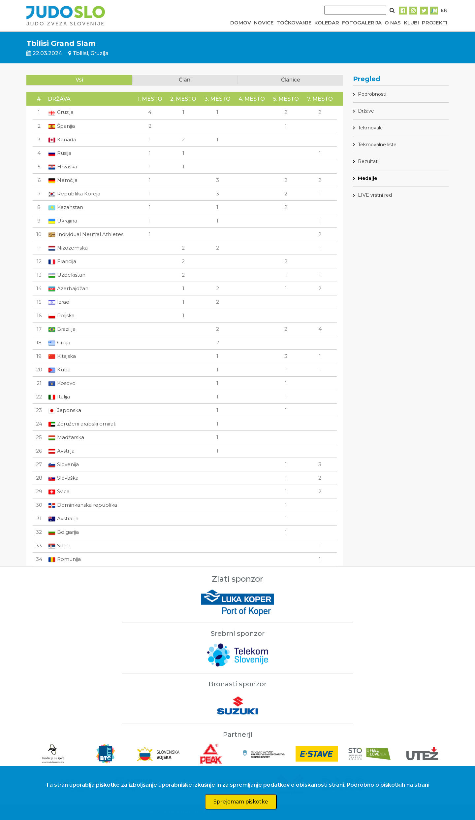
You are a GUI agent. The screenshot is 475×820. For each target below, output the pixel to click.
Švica (59, 491)
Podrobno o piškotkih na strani (388, 785)
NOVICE (263, 22)
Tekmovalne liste (377, 145)
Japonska (64, 410)
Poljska (61, 315)
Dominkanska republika (82, 505)
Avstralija (63, 518)
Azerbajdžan (68, 288)
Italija (59, 396)
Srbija (59, 545)
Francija (62, 261)
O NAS (393, 22)
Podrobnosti (372, 94)
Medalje (367, 178)
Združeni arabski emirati (82, 424)
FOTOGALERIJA (362, 22)
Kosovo (62, 383)
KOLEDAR (326, 22)
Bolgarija (63, 532)
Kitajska (62, 356)
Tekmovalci (371, 128)
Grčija (59, 342)
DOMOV (240, 22)
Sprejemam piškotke (240, 802)
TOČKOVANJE (293, 22)
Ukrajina (62, 221)
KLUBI (411, 22)
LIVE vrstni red (375, 195)
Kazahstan (65, 207)
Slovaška (63, 478)
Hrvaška (62, 166)
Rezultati (368, 161)
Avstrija (61, 451)
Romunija (64, 559)
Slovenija (63, 464)
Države (366, 111)
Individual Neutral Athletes (85, 234)
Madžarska (66, 437)
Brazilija (62, 329)
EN (444, 10)
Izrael (59, 302)
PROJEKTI (434, 22)
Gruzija (61, 112)
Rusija (59, 153)
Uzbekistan (66, 275)
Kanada (62, 139)
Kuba (59, 369)
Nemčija (63, 180)
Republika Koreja (74, 193)
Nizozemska (68, 248)
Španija (61, 126)
